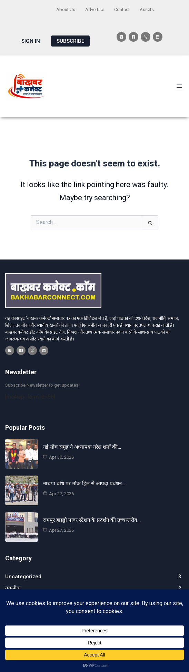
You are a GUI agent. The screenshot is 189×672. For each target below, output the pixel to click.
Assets (147, 9)
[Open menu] (179, 86)
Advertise (94, 9)
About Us (65, 9)
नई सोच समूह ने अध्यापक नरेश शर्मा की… (82, 447)
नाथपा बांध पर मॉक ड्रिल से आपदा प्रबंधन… (84, 483)
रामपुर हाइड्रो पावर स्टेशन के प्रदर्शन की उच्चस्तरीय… (92, 520)
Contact (122, 9)
